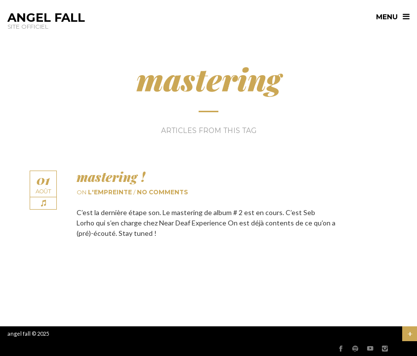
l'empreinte (110, 192)
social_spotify (355, 348)
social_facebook (340, 348)
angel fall (19, 333)
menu (387, 16)
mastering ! (111, 176)
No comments (162, 192)
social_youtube (370, 348)
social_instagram (384, 348)
